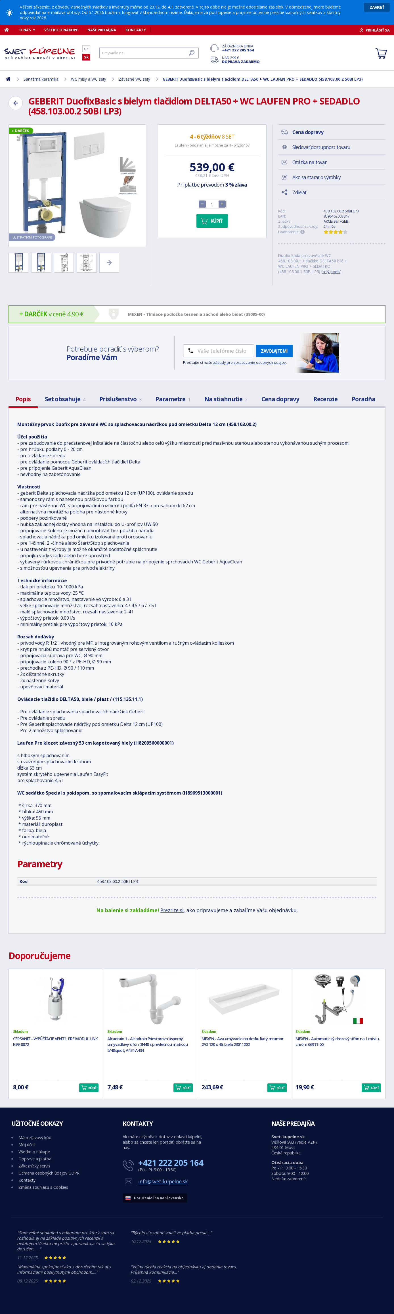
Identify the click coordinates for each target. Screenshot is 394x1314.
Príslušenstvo (120, 399)
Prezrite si (172, 910)
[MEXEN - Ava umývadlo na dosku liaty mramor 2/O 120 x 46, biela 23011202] (244, 999)
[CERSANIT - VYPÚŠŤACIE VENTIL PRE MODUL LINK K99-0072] (55, 999)
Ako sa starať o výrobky (316, 177)
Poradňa (363, 399)
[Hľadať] (149, 53)
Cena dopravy (280, 399)
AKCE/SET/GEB (336, 221)
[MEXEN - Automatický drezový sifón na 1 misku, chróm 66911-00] (338, 999)
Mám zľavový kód (34, 1137)
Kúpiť (216, 221)
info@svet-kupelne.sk (163, 1181)
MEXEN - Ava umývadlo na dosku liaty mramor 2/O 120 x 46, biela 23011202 (242, 1041)
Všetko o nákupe (61, 29)
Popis (23, 399)
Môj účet (26, 1144)
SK (86, 57)
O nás (25, 29)
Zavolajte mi (274, 351)
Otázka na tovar (309, 162)
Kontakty (135, 29)
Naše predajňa (101, 29)
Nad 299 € (241, 59)
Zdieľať (299, 192)
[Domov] (9, 30)
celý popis (331, 271)
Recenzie (325, 399)
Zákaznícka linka (241, 48)
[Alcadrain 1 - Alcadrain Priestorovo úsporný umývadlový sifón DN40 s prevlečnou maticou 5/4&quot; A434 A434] (150, 999)
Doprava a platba (34, 1158)
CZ (86, 48)
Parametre (173, 399)
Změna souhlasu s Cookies (43, 1187)
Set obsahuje (65, 399)
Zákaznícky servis (34, 1166)
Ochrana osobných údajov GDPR (48, 1173)
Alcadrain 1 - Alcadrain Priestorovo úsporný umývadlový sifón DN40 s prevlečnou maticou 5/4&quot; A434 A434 (147, 1044)
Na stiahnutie (225, 399)
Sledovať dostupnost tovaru (321, 147)
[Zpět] (16, 103)
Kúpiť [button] (92, 1088)
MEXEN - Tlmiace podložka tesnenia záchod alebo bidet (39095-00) (196, 314)
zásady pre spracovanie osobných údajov (249, 362)
